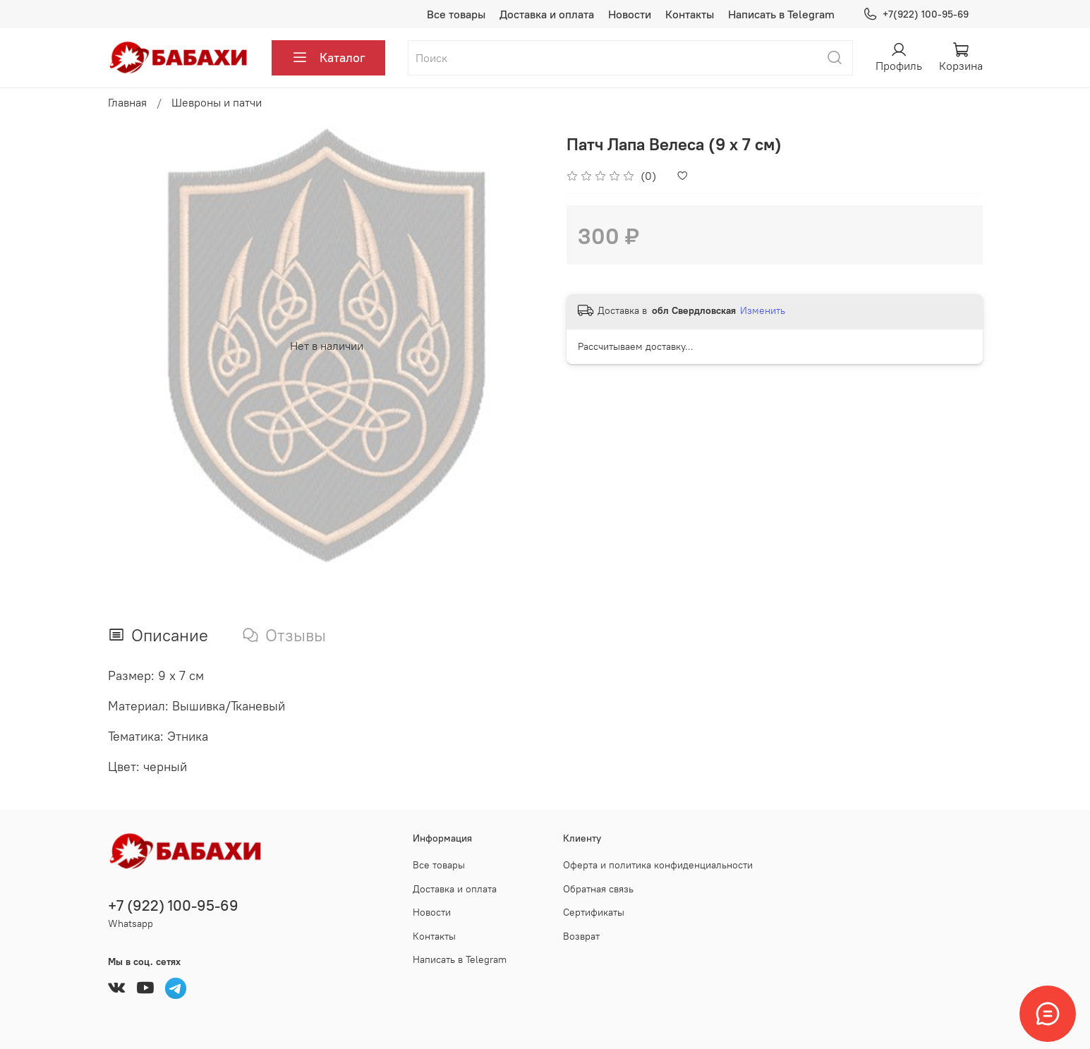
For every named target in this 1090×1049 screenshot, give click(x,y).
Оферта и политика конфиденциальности (658, 865)
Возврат (581, 936)
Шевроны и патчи (216, 102)
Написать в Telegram (781, 14)
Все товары (456, 14)
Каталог (328, 57)
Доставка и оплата (546, 14)
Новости (629, 14)
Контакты (689, 14)
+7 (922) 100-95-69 (173, 905)
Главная (127, 102)
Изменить (762, 310)
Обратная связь (598, 889)
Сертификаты (593, 912)
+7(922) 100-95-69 (915, 14)
